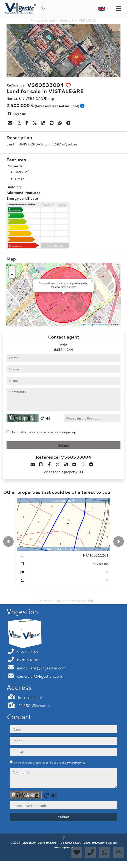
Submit (63, 445)
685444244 (63, 349)
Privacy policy (48, 843)
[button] (8, 541)
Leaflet (82, 324)
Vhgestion (28, 843)
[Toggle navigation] (118, 8)
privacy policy (67, 432)
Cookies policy (71, 843)
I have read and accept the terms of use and (43, 432)
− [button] (12, 275)
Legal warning (93, 843)
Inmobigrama (63, 847)
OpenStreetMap (99, 324)
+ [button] (12, 269)
